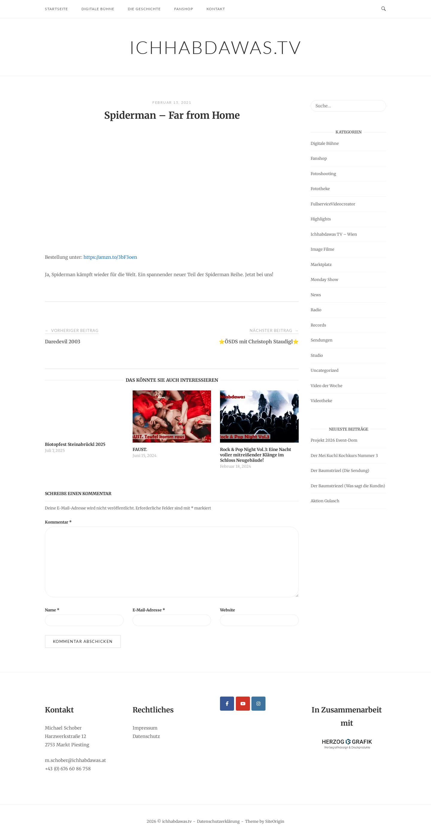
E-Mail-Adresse (149, 610)
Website (227, 610)
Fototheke (320, 188)
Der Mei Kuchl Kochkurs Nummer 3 (344, 455)
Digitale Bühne (97, 9)
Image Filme (322, 249)
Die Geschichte (144, 9)
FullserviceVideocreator (333, 204)
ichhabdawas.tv (216, 47)
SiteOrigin (274, 821)
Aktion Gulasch (325, 500)
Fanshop (183, 9)
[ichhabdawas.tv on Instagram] (258, 704)
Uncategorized (325, 370)
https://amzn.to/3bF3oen (110, 257)
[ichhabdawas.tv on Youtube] (243, 704)
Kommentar (58, 522)
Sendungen (322, 340)
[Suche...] (379, 103)
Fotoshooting (323, 173)
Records (318, 325)
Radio (316, 309)
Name (52, 610)
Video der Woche (326, 385)
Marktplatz (321, 264)
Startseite (56, 9)
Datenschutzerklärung (218, 821)
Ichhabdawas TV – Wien (334, 234)
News (316, 294)
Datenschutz (146, 736)
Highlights (321, 219)
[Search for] (348, 106)
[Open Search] (383, 9)
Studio (317, 355)
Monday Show (324, 279)
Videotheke (321, 400)
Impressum (145, 728)
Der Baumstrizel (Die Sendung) (340, 470)
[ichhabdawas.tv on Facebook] (227, 704)
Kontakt (216, 9)
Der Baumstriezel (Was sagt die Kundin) (348, 485)
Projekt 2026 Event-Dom (334, 440)
